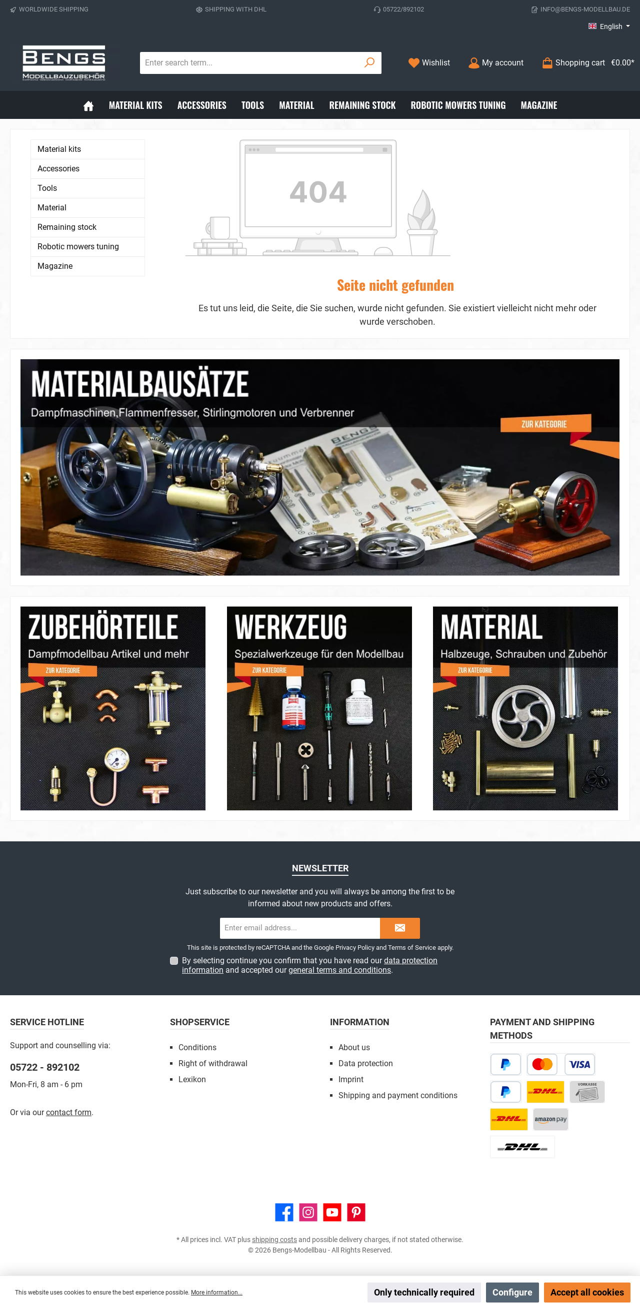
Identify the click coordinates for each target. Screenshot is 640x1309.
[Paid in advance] (587, 1092)
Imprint (351, 1079)
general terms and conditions (339, 970)
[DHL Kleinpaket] (509, 1119)
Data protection (365, 1063)
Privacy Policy (355, 947)
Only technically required (424, 1292)
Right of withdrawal (213, 1063)
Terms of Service (412, 947)
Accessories (59, 168)
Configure (512, 1292)
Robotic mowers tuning (78, 246)
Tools (47, 188)
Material (52, 207)
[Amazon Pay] (550, 1119)
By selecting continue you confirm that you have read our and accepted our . (310, 965)
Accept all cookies (587, 1292)
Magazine (55, 266)
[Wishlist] (429, 62)
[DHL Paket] (545, 1092)
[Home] (89, 105)
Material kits (59, 149)
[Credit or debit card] (561, 1064)
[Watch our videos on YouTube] (332, 1212)
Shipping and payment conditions (398, 1095)
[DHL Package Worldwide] (522, 1147)
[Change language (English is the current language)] (609, 26)
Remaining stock (67, 227)
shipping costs (274, 1240)
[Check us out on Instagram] (308, 1212)
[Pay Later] (506, 1064)
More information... (216, 1292)
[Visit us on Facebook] (284, 1212)
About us (354, 1047)
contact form (69, 1112)
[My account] (496, 62)
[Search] (370, 63)
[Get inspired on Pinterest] (356, 1212)
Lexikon (192, 1079)
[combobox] (249, 63)
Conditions (197, 1047)
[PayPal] (506, 1092)
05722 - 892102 (45, 1067)
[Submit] (400, 928)
